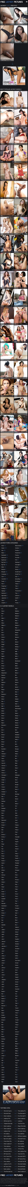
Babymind (4, 672)
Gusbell (3, 898)
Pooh (16, 898)
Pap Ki (17, 841)
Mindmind (18, 661)
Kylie (2, 1041)
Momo (17, 682)
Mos (17, 694)
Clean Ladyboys (7, 1128)
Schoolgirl (18, 564)
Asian (4, 548)
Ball (2, 680)
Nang (16, 718)
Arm (2, 663)
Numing (17, 794)
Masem (17, 625)
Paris (17, 846)
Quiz (17, 913)
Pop (16, 901)
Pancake (17, 837)
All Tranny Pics (7, 1153)
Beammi (3, 694)
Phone (17, 865)
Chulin (3, 779)
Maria (17, 623)
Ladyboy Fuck (7, 1131)
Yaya (16, 1062)
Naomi (17, 725)
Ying (16, 1065)
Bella (3, 708)
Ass (3, 550)
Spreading (18, 579)
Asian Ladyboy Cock (8, 1136)
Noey (16, 768)
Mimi (17, 656)
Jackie (3, 929)
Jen (2, 953)
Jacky (3, 932)
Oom (16, 822)
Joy (2, 977)
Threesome (18, 590)
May (17, 627)
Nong (16, 777)
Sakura (17, 927)
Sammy (17, 929)
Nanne (17, 720)
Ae (2, 608)
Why (16, 1046)
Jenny (3, 955)
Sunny (17, 982)
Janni (3, 943)
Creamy (4, 791)
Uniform (17, 595)
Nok (16, 772)
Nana (16, 713)
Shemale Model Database (23, 1169)
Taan (16, 991)
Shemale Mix (21, 1143)
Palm (16, 827)
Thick (17, 588)
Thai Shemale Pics (22, 1113)
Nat (16, 730)
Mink (16, 665)
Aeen (3, 611)
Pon (16, 891)
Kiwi (2, 1031)
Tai (16, 993)
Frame (3, 860)
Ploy (17, 884)
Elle (2, 829)
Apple (3, 656)
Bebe (3, 699)
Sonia (17, 965)
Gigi (2, 872)
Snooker (17, 948)
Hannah (3, 903)
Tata (17, 1003)
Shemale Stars (7, 1113)
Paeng (17, 825)
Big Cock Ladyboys (8, 1138)
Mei (16, 639)
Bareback (4, 555)
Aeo (2, 613)
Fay (2, 848)
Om (16, 817)
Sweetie (17, 989)
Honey (3, 913)
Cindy (3, 782)
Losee (3, 1077)
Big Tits (4, 564)
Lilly (2, 1060)
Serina (17, 941)
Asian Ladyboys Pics (8, 1116)
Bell (3, 706)
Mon (16, 684)
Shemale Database (22, 1164)
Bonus (3, 734)
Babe (3, 552)
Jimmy (3, 967)
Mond (17, 687)
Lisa (3, 1072)
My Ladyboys (21, 1141)
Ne (16, 741)
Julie (3, 984)
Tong (16, 1017)
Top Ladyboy (7, 1159)
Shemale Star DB (22, 1161)
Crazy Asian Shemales (9, 1141)
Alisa (3, 623)
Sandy (17, 934)
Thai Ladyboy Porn (22, 1111)
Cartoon (4, 765)
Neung (17, 749)
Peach (17, 858)
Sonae (17, 962)
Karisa (3, 1001)
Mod (16, 677)
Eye (3, 839)
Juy (2, 989)
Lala (2, 1048)
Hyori (3, 915)
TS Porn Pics (21, 1148)
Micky (17, 649)
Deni (2, 815)
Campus (3, 753)
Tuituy (17, 1024)
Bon (3, 732)
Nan (16, 711)
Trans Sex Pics (21, 1153)
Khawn (3, 1020)
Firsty (3, 856)
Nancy (17, 715)
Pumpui (17, 908)
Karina (3, 998)
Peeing (17, 555)
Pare (16, 844)
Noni (16, 779)
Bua (2, 746)
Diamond (4, 820)
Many (17, 618)
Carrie (3, 760)
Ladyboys (20, 1121)
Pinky (17, 882)
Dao (3, 796)
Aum (3, 668)
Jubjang (3, 979)
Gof (2, 884)
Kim (2, 1024)
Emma (3, 834)
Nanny (17, 722)
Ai (2, 615)
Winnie (17, 1055)
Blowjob (4, 571)
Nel (16, 744)
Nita (16, 763)
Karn (3, 1003)
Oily (16, 813)
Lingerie (4, 602)
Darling (3, 801)
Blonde (3, 569)
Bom (3, 730)
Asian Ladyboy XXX (22, 1171)
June (3, 986)
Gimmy (3, 875)
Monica (17, 689)
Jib (2, 965)
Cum (3, 576)
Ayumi (3, 670)
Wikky (17, 1050)
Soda (16, 953)
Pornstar (18, 557)
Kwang (3, 1039)
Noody (17, 784)
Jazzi (3, 951)
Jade (3, 934)
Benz (3, 715)
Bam (3, 684)
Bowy (3, 741)
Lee (3, 1053)
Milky (16, 653)
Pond (17, 894)
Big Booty (4, 560)
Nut (16, 801)
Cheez (3, 770)
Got (3, 889)
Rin (16, 915)
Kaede (3, 991)
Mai (2, 1081)
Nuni (16, 796)
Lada (3, 1046)
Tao (16, 1001)
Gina (2, 877)
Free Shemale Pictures (23, 1116)
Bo (2, 727)
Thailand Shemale (8, 1123)
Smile (17, 946)
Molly (16, 680)
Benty (3, 713)
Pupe (16, 910)
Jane (3, 939)
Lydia (3, 1079)
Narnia (17, 727)
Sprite (17, 974)
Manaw (17, 613)
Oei (16, 806)
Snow (17, 951)
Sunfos (17, 979)
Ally (2, 627)
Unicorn (17, 1031)
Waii (16, 1039)
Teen (17, 586)
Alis (2, 620)
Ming (16, 663)
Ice (2, 917)
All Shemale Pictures (9, 1121)
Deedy (3, 810)
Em (2, 832)
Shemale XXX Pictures (23, 1156)
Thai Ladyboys (7, 1146)
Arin (3, 658)
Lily (2, 1062)
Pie (16, 872)
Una (16, 1029)
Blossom (3, 725)
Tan (16, 998)
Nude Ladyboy (7, 1169)
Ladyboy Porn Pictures (9, 1164)
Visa (16, 1036)
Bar (2, 687)
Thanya (17, 1010)
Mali (16, 608)
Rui (16, 924)
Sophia (17, 967)
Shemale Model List (22, 1166)
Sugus (17, 977)
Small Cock (18, 571)
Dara (3, 798)
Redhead (18, 562)
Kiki (2, 1022)
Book (3, 737)
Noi (16, 770)
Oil (16, 810)
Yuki (16, 1077)
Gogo (3, 886)
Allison (3, 625)
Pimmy (17, 879)
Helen (3, 908)
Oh (16, 808)
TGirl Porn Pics (21, 1123)
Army (3, 665)
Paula (17, 856)
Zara (16, 1081)
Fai (2, 841)
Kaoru (3, 996)
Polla (16, 889)
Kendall (3, 1017)
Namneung (18, 708)
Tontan (17, 1020)
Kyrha (3, 1043)
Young (17, 602)
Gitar (3, 879)
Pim (16, 877)
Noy (16, 791)
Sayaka (17, 939)
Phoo (16, 867)
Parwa (17, 848)
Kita (2, 1027)
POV (17, 560)
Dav (2, 803)
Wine (17, 1053)
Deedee (3, 808)
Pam (16, 832)
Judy (3, 982)
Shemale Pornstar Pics (23, 1138)
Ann (2, 646)
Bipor (3, 722)
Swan (17, 986)
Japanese (4, 598)
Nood (16, 782)
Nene (16, 746)
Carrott (3, 763)
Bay (2, 692)
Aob (2, 653)
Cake (3, 751)
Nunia (17, 798)
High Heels (4, 595)
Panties (17, 550)
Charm (3, 768)
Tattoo (17, 583)
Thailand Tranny (7, 1148)
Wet (16, 600)
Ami (2, 632)
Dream (3, 825)
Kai (2, 993)
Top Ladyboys (21, 1133)
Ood (16, 820)
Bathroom (4, 557)
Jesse (3, 958)
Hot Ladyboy (7, 1133)
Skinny (17, 569)
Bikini (3, 567)
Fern (3, 851)
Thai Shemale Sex (8, 1171)
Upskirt (17, 598)
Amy (3, 642)
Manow (17, 615)
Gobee (3, 882)
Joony (3, 974)
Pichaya (17, 870)
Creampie (4, 574)
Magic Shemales (22, 1126)
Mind (16, 658)
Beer (3, 703)
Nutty (17, 803)
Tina (16, 1015)
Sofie (16, 958)
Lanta (3, 1050)
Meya (17, 644)
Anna (3, 649)
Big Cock (4, 562)
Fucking (4, 588)
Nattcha (17, 737)
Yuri (16, 1079)
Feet (3, 583)
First (3, 853)
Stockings (18, 581)
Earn (2, 827)
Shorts (17, 567)
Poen (16, 886)
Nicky (16, 753)
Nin (16, 758)
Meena (17, 637)
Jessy (3, 962)
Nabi (16, 696)
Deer (3, 813)
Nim (16, 756)
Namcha (17, 706)
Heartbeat (4, 905)
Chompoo (4, 775)
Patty (17, 853)
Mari (17, 620)
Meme (17, 642)
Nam (17, 703)
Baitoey (3, 677)
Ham (3, 901)
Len (2, 1058)
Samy (17, 932)
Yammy (17, 1060)
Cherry (3, 772)
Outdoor (17, 548)
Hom (3, 910)
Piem (16, 875)
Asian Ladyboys (7, 1126)
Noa (16, 765)
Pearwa (17, 860)
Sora (16, 970)
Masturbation (19, 545)
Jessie (3, 960)
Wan (16, 1041)
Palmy (17, 829)
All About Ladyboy (22, 1136)
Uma (16, 1027)
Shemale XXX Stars (8, 1151)
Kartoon (4, 1005)
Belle (3, 711)
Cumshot (4, 579)
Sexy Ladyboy (7, 1161)
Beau (3, 696)
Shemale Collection (22, 1131)
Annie (3, 651)
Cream (3, 789)
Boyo (3, 744)
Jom (2, 972)
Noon (17, 789)
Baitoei (3, 675)
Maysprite (18, 630)
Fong (3, 858)
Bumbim (3, 749)
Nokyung (17, 775)
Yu (16, 1072)
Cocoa (3, 787)
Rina (16, 917)
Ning (17, 760)
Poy (16, 903)
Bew (2, 720)
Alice (3, 618)
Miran (17, 672)
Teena (17, 1008)
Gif (2, 865)
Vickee (17, 1034)
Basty (3, 689)
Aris (2, 661)
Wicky (17, 1048)
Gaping (3, 590)
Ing (2, 920)
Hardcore (4, 593)
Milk (16, 651)
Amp (3, 639)
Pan (16, 834)
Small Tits (18, 574)
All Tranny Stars (7, 1166)
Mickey (17, 646)
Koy (2, 1034)
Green (3, 894)
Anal (3, 545)
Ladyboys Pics (7, 1118)
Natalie (17, 732)
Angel (3, 644)
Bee (3, 701)
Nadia (17, 701)
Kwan (3, 1036)
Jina (3, 970)
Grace (3, 891)
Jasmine (4, 946)
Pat (16, 851)
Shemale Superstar (8, 1111)
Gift (3, 867)
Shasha (17, 943)
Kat (2, 1008)
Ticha (17, 1012)
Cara (3, 758)
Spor (16, 972)
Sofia (16, 955)
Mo (16, 675)
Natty (17, 739)
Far (2, 846)
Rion (16, 920)
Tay (16, 1005)
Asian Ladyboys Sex (22, 1128)
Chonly (3, 777)
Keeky (3, 1015)
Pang (16, 839)
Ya (16, 1058)
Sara (17, 936)
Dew (2, 817)
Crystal (3, 794)
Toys (17, 593)
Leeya (3, 1055)
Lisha (3, 1074)
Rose (17, 922)
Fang (3, 844)
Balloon (3, 682)
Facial (3, 581)
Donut (3, 822)
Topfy (17, 1022)
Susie (17, 984)
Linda (3, 1067)
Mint (17, 670)
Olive (16, 815)
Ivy (2, 927)
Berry (3, 718)
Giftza (3, 870)
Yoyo (17, 1069)
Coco (3, 784)
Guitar (3, 896)
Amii (2, 634)
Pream (17, 905)
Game (3, 863)
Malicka (17, 611)
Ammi (3, 637)
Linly (2, 1069)
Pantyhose (18, 552)
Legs (3, 600)
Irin (2, 922)
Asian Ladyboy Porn (8, 1143)
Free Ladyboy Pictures (9, 1185)
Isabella (3, 924)
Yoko (17, 1067)
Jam (2, 936)
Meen (17, 634)
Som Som (18, 960)
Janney (3, 941)
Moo (17, 692)
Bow (2, 739)
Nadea (17, 699)
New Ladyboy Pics (22, 1151)
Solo (17, 576)
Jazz (3, 948)
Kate (2, 1010)
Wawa (17, 1043)
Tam (16, 996)
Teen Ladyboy (21, 1146)
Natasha (17, 734)
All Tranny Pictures (22, 1159)
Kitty (3, 1029)
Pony (16, 896)
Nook (16, 787)
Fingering (4, 586)
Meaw (17, 632)
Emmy (3, 837)
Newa (17, 751)
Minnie (17, 668)
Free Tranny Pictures (8, 1156)
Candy (3, 756)
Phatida (17, 863)
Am (2, 630)
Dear (3, 806)
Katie (3, 1012)
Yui (16, 1074)
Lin (2, 1065)
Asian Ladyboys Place (23, 1118)
